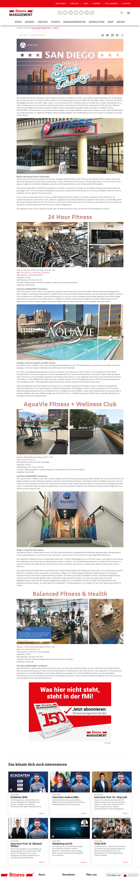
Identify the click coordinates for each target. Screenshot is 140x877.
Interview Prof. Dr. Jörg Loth (110, 797)
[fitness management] (21, 12)
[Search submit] (122, 12)
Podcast (43, 21)
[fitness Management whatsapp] (86, 12)
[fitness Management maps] (92, 12)
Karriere (96, 4)
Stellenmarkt (111, 4)
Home (19, 28)
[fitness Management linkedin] (59, 12)
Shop (110, 21)
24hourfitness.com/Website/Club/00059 (35, 273)
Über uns (75, 4)
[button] (102, 35)
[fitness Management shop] (128, 12)
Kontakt (127, 4)
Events (55, 21)
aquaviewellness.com (28, 460)
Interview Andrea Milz (65, 797)
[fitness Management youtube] (81, 12)
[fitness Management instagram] (70, 12)
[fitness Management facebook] (65, 12)
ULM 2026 (100, 843)
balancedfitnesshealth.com (30, 649)
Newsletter (96, 21)
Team (85, 4)
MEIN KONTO (61, 4)
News (18, 21)
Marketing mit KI (62, 843)
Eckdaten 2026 (19, 797)
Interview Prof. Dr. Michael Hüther (26, 845)
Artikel (30, 21)
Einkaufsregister (74, 21)
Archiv (120, 21)
